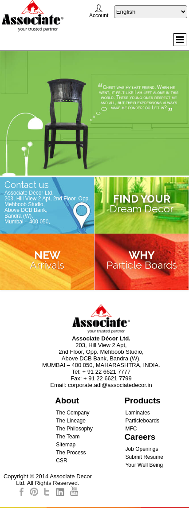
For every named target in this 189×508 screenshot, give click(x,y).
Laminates (137, 413)
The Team (67, 437)
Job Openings (141, 449)
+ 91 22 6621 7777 (107, 371)
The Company (72, 413)
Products (142, 400)
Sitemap (65, 445)
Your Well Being (144, 465)
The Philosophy (74, 429)
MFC (131, 429)
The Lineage (71, 421)
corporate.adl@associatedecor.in (110, 385)
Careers (139, 437)
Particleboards (142, 421)
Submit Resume (144, 457)
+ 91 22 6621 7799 (107, 378)
